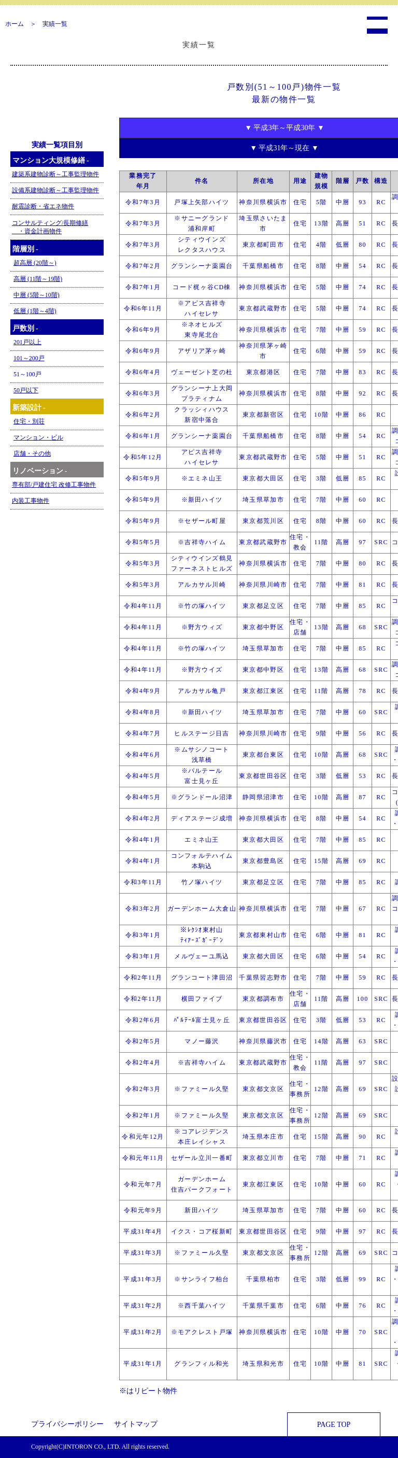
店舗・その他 (32, 453)
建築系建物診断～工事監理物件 (55, 174)
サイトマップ (136, 1424)
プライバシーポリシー (67, 1424)
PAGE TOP (334, 1424)
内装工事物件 (30, 500)
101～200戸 (29, 358)
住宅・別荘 (29, 421)
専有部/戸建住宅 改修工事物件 (54, 484)
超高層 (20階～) (34, 262)
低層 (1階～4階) (34, 311)
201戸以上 (27, 342)
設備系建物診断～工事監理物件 (55, 190)
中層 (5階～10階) (36, 295)
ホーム (14, 23)
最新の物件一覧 (284, 99)
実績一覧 (54, 23)
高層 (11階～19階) (37, 278)
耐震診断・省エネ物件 (43, 206)
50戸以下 (25, 390)
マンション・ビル (38, 437)
